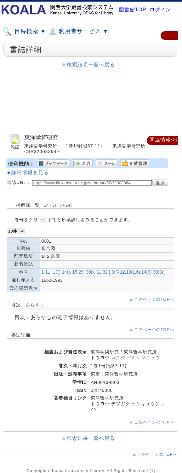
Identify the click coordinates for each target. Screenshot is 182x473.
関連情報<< (164, 139)
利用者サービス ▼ (78, 31)
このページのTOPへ (154, 299)
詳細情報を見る (30, 172)
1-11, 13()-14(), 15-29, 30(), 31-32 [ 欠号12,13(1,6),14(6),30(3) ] (103, 272)
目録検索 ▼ (24, 31)
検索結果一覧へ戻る (91, 64)
